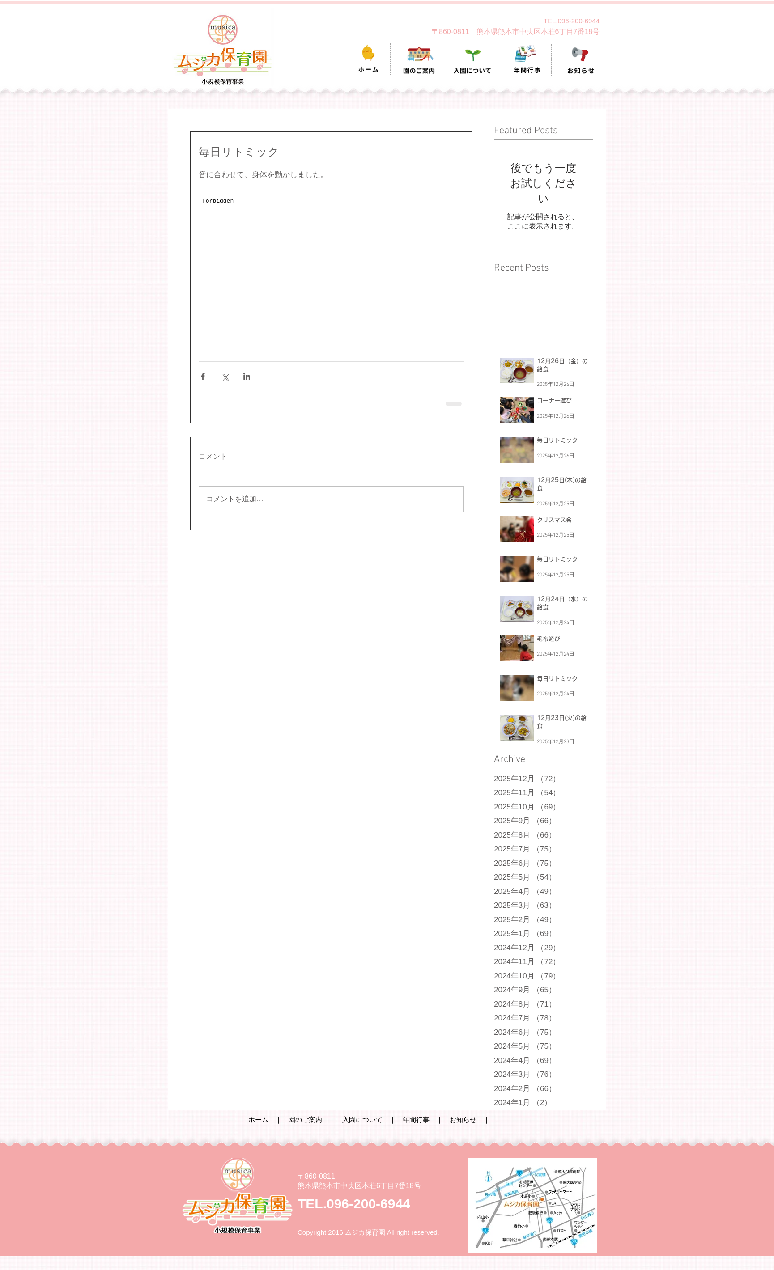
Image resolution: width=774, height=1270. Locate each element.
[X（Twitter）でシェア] (225, 376)
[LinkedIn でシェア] (246, 376)
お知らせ (463, 1119)
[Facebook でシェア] (203, 376)
